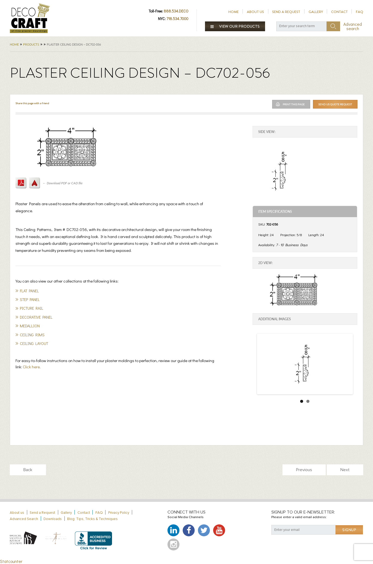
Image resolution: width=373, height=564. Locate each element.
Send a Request (286, 11)
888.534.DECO (176, 11)
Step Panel (30, 299)
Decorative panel (36, 317)
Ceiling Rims (32, 334)
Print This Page (294, 104)
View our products (235, 26)
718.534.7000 (177, 18)
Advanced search (352, 26)
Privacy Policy (118, 513)
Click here (31, 366)
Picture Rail (31, 308)
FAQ (359, 11)
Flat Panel (29, 290)
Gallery (316, 11)
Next (345, 470)
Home (233, 11)
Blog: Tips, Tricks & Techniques (92, 519)
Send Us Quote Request (335, 104)
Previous (304, 470)
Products (31, 44)
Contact (339, 11)
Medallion (30, 325)
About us (255, 11)
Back (27, 470)
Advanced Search (24, 519)
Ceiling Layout (34, 343)
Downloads (52, 519)
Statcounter (11, 561)
